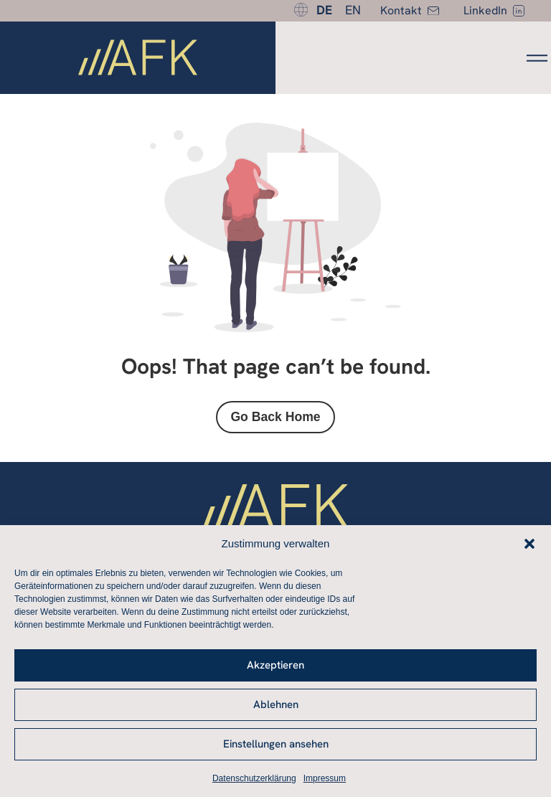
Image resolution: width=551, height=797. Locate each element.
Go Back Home (275, 417)
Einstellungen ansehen (276, 744)
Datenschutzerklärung (254, 778)
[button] (529, 544)
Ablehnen (275, 704)
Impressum (324, 778)
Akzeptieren (275, 665)
